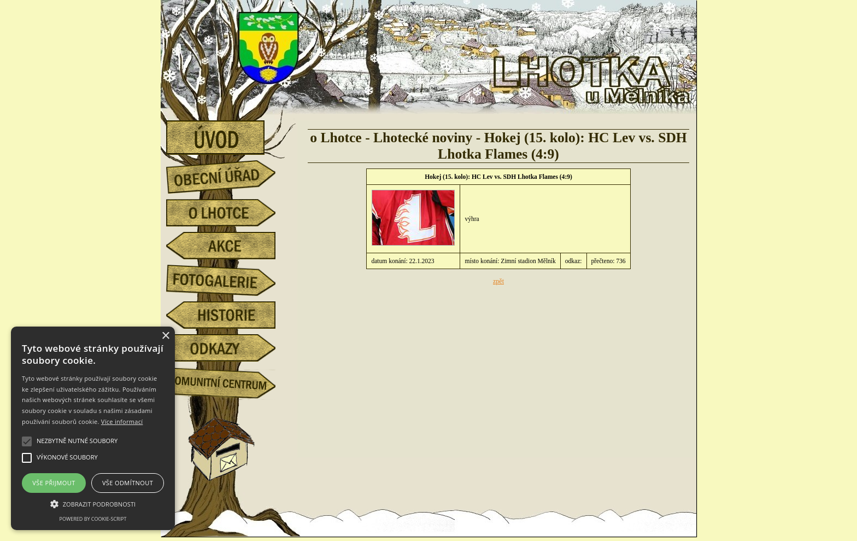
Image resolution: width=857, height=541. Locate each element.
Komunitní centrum (229, 380)
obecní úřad (229, 174)
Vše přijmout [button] (53, 483)
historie (229, 315)
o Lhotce (229, 212)
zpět (498, 281)
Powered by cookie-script (93, 518)
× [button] (165, 336)
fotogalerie (229, 278)
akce (229, 245)
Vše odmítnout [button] (127, 483)
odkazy (229, 348)
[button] (93, 503)
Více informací (122, 421)
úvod (229, 134)
